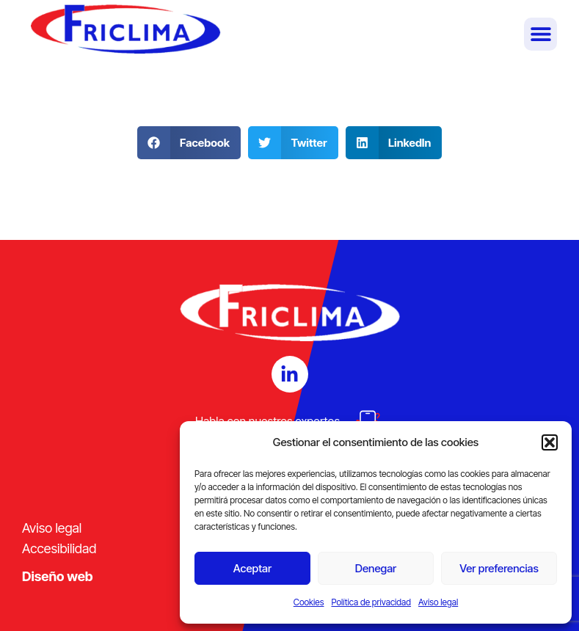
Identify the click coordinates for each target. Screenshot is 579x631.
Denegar (376, 568)
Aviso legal (438, 602)
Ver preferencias (499, 568)
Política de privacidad (371, 602)
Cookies (309, 602)
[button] (549, 442)
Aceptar (252, 568)
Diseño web (57, 576)
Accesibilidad (59, 548)
